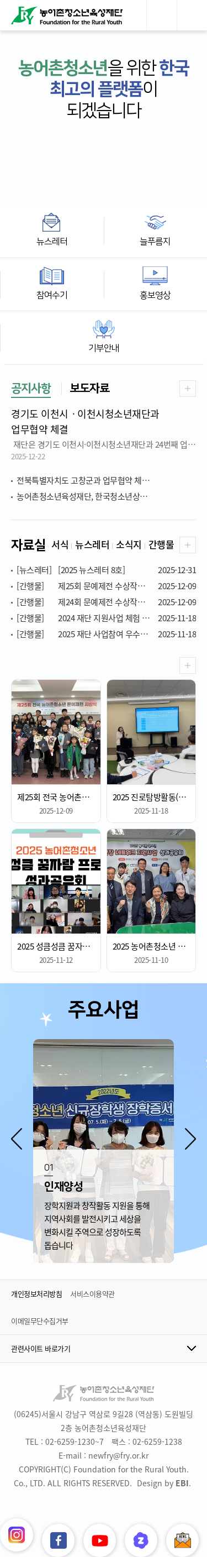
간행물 (161, 544)
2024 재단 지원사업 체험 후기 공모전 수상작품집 (106, 618)
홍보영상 (155, 295)
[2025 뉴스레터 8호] (106, 569)
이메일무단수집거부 (39, 1320)
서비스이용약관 (92, 1293)
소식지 (129, 544)
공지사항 (31, 388)
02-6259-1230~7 (74, 1441)
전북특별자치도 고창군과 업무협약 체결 (103, 480)
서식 (59, 544)
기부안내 (103, 348)
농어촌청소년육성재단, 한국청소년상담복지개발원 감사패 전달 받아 (106, 496)
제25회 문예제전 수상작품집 (106, 586)
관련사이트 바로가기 (40, 1348)
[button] (16, 1138)
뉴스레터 (51, 242)
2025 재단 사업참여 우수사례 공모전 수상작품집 (106, 634)
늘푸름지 (155, 242)
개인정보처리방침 (36, 1293)
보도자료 (89, 388)
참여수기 (51, 295)
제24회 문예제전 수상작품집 (106, 602)
